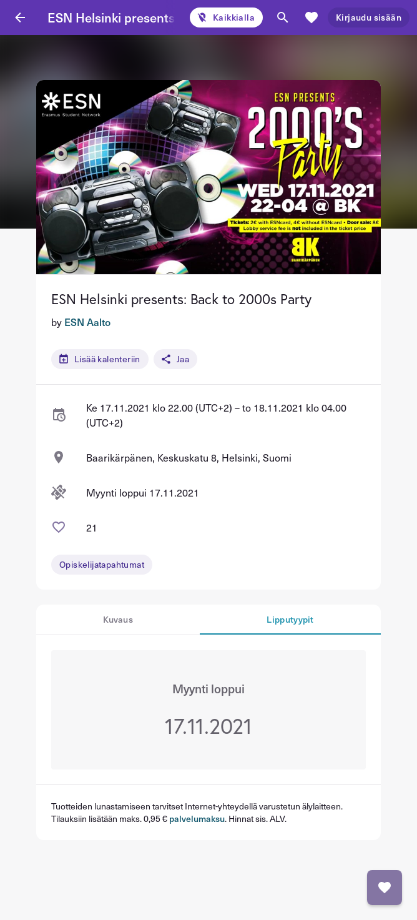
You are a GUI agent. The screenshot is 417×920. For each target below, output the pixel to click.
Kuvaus (118, 619)
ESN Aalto (87, 321)
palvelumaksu (197, 818)
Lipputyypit (290, 619)
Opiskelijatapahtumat (101, 564)
